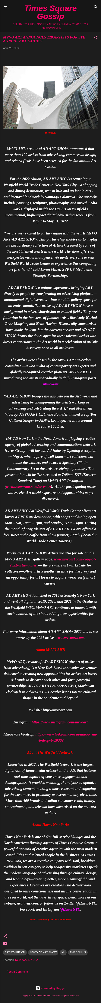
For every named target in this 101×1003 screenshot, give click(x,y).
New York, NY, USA (26, 960)
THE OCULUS (78, 952)
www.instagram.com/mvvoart (28, 487)
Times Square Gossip (50, 12)
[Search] (95, 7)
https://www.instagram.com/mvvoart (60, 722)
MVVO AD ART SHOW (43, 952)
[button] (95, 38)
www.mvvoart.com (69, 638)
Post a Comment (17, 971)
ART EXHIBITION (15, 952)
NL (63, 952)
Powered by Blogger (50, 988)
